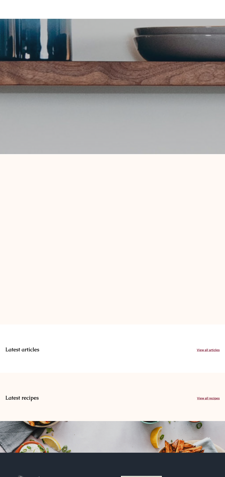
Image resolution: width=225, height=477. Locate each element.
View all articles (208, 350)
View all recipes (208, 398)
